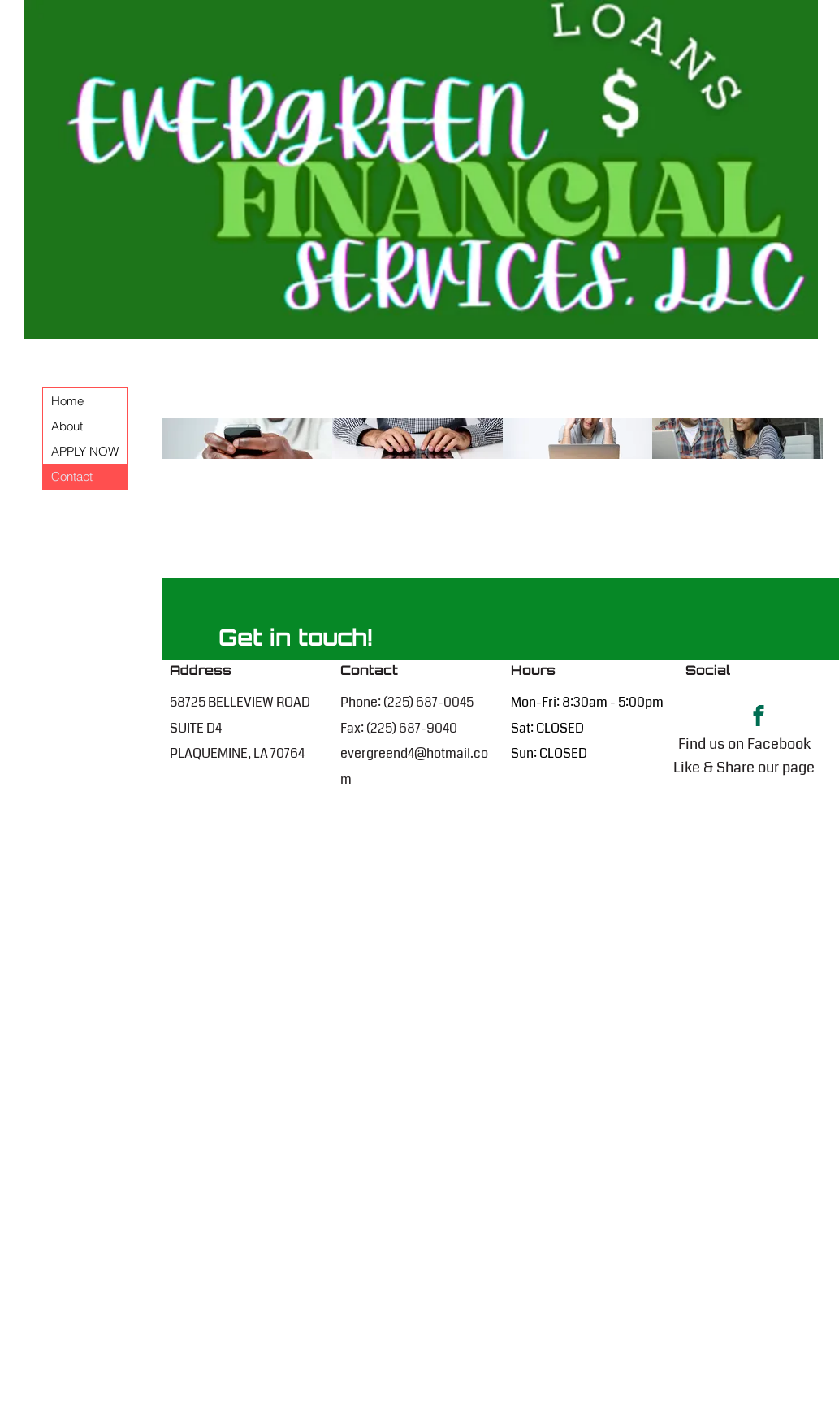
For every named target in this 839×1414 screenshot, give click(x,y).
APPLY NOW (85, 451)
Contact (72, 476)
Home (67, 401)
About (67, 426)
